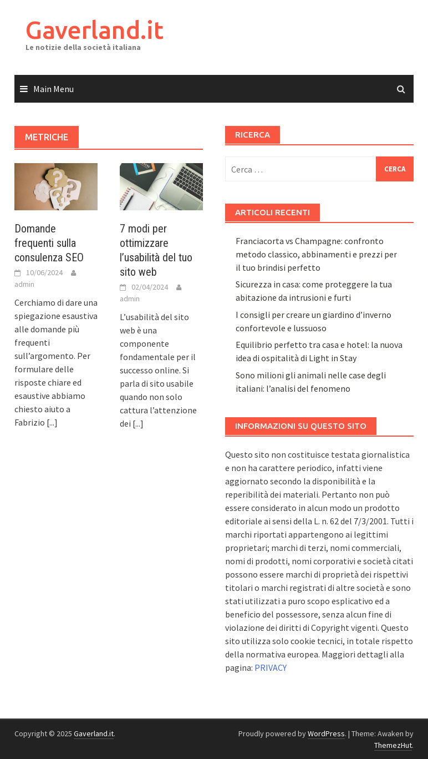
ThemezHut (393, 745)
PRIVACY (270, 667)
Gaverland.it (95, 29)
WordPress (326, 733)
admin (24, 284)
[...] (52, 422)
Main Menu (53, 88)
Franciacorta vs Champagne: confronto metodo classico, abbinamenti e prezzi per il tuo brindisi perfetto (316, 254)
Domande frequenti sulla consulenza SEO (49, 243)
